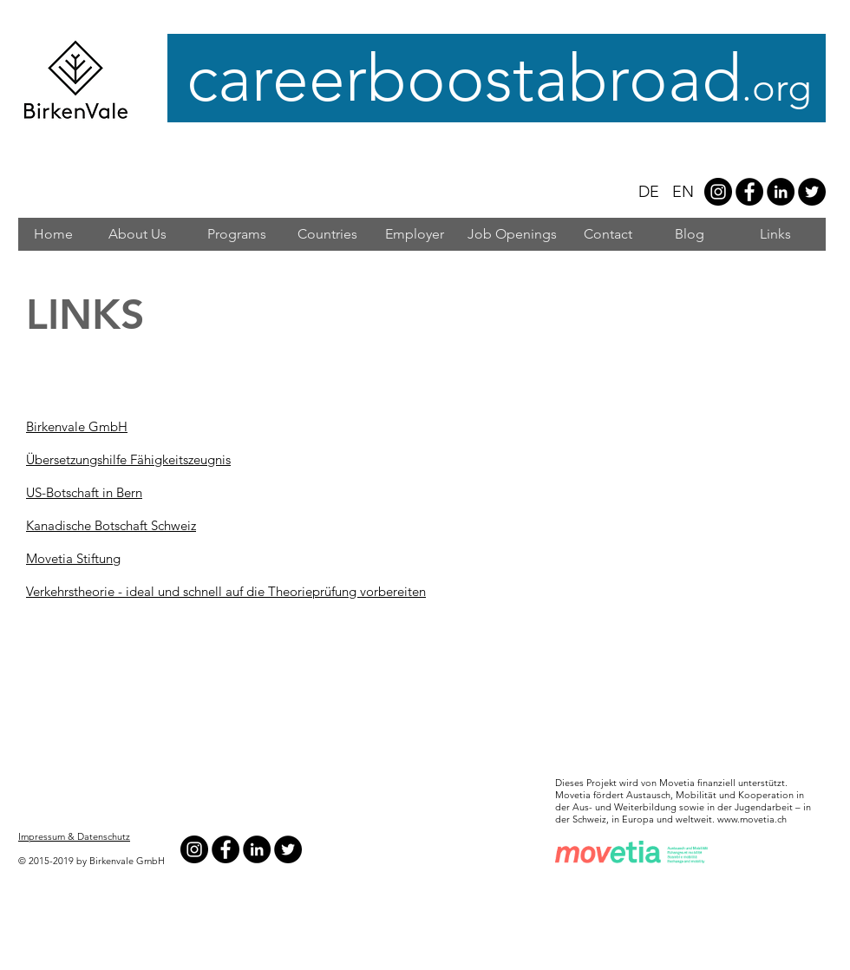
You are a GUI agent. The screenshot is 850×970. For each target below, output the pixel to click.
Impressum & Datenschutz (74, 836)
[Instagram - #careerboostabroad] (718, 192)
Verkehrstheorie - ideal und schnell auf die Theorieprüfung (193, 591)
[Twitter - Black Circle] (812, 192)
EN (683, 191)
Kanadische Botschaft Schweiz (111, 525)
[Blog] (689, 234)
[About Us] (137, 234)
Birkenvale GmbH (77, 426)
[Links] (775, 234)
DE (648, 191)
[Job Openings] (512, 234)
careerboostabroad (504, 78)
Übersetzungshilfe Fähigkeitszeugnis (128, 459)
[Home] (53, 234)
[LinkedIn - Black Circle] (780, 192)
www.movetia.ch (752, 819)
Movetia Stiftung (73, 558)
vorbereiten (393, 591)
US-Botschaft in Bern (84, 492)
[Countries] (327, 234)
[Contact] (608, 234)
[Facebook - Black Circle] (749, 192)
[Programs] (236, 234)
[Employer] (414, 234)
